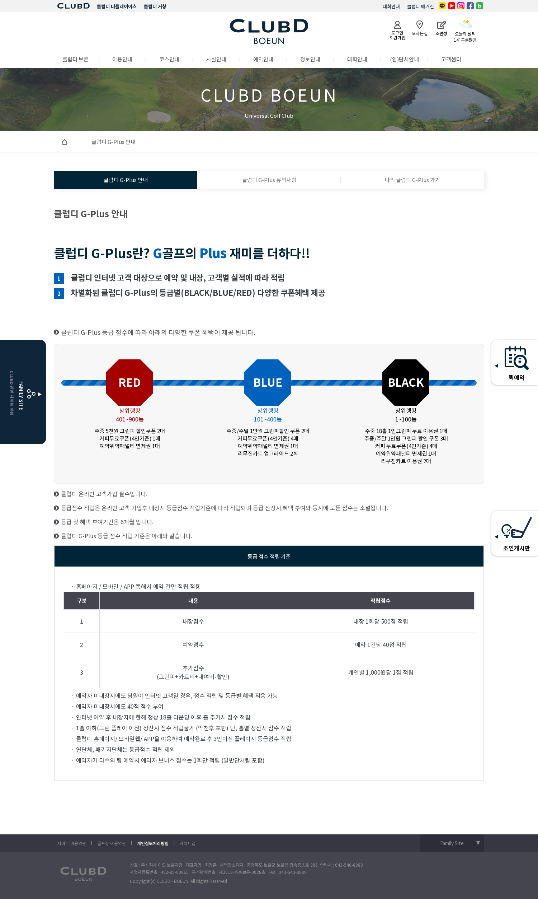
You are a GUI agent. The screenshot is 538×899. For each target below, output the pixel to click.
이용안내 (122, 59)
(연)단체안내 (404, 59)
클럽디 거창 (155, 6)
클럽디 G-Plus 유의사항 (269, 179)
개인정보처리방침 (153, 843)
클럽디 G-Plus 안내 (126, 179)
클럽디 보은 (75, 59)
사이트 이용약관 (71, 843)
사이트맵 (187, 843)
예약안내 (263, 59)
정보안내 (310, 59)
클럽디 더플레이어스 (117, 6)
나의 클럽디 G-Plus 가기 (412, 179)
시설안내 (216, 59)
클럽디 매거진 (420, 6)
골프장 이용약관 (111, 843)
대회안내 (391, 6)
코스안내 (169, 59)
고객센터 (451, 59)
